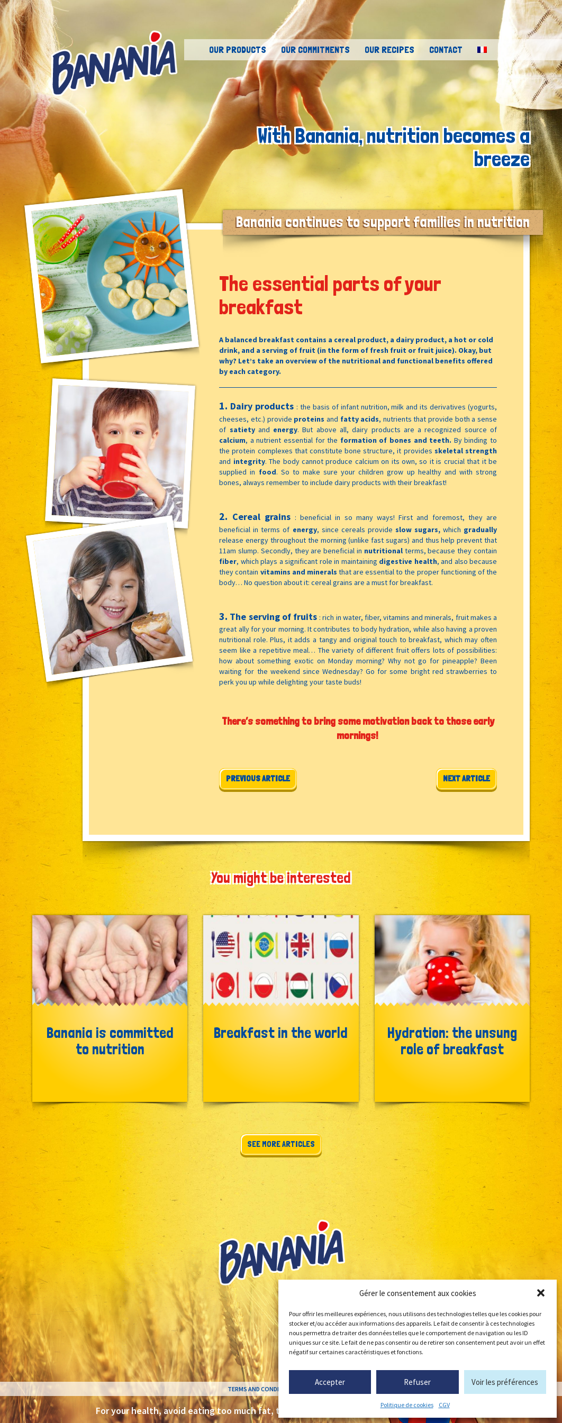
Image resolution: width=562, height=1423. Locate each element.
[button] (541, 1293)
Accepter (330, 1382)
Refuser (417, 1382)
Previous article (258, 778)
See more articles (281, 1144)
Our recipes (389, 49)
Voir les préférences (505, 1382)
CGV (444, 1405)
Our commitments (315, 49)
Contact (446, 49)
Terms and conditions (262, 1389)
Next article (466, 778)
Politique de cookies (406, 1405)
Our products (237, 49)
